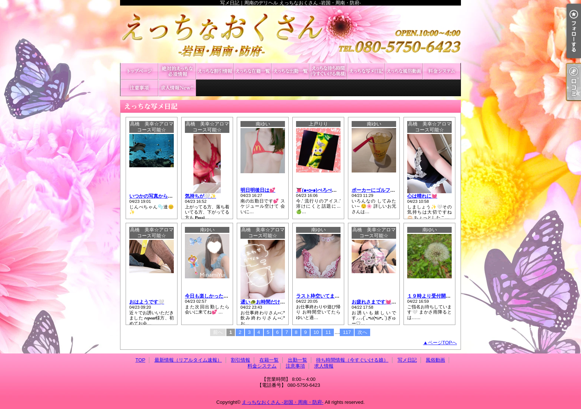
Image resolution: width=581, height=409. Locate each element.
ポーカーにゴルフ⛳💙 (377, 190)
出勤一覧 (290, 71)
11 (328, 332)
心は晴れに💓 (422, 196)
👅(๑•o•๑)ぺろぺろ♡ (319, 190)
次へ (362, 332)
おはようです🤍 (146, 302)
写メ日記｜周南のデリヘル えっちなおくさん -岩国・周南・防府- (290, 34)
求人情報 (177, 88)
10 (316, 332)
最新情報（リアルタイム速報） (177, 71)
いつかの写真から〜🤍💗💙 (159, 196)
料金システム (442, 71)
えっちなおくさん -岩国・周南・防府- (282, 402)
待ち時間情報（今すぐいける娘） (328, 71)
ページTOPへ (442, 342)
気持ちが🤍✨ (200, 196)
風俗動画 (404, 71)
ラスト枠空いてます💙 (320, 296)
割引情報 (215, 71)
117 (347, 332)
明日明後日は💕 (257, 190)
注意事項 (139, 88)
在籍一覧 (253, 71)
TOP (139, 71)
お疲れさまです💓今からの (381, 302)
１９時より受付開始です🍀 (436, 296)
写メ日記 (366, 71)
